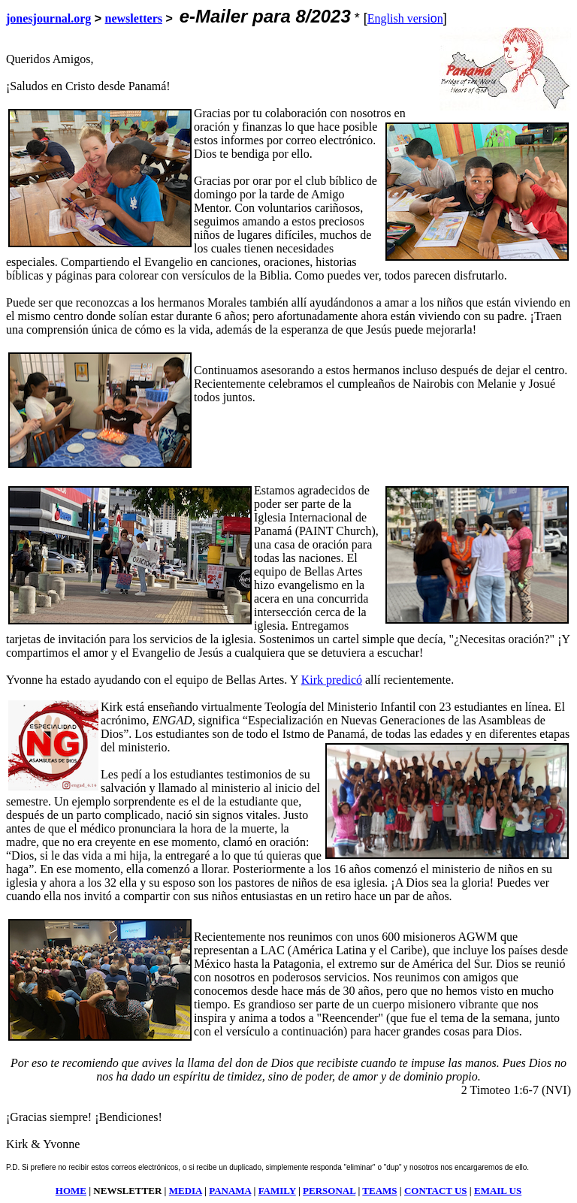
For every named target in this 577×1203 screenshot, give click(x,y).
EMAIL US (497, 1190)
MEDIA (185, 1190)
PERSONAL (329, 1190)
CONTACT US (435, 1190)
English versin (405, 18)
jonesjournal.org (48, 18)
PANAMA (230, 1190)
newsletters (133, 18)
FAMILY (277, 1190)
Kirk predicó (331, 679)
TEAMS (379, 1190)
